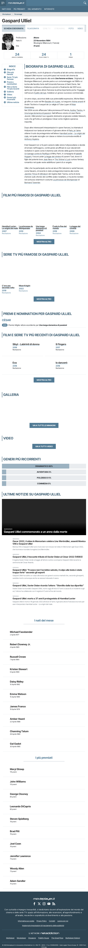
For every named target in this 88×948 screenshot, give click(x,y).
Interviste (49, 9)
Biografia (11, 69)
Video (80, 28)
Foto (71, 28)
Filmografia (33, 28)
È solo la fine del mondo (60, 227)
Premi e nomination (12, 83)
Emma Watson (18, 694)
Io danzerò (61, 362)
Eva (15, 362)
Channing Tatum (19, 731)
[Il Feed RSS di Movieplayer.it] (53, 903)
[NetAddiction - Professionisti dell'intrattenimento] (50, 933)
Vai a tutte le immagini (44, 425)
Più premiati (19, 9)
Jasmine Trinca (30, 174)
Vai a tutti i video (44, 446)
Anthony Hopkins (31, 139)
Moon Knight (24, 285)
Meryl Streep (17, 769)
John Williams (18, 781)
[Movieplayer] (44, 899)
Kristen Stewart (18, 669)
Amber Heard (17, 718)
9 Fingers (61, 344)
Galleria (10, 91)
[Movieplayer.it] (16, 3)
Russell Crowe (18, 656)
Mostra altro (44, 241)
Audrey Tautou (76, 110)
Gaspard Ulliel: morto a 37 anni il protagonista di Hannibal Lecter (44, 598)
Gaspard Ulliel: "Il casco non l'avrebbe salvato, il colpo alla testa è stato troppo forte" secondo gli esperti (47, 571)
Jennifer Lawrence (20, 856)
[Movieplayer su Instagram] (44, 903)
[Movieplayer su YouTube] (48, 903)
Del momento (34, 9)
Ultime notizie (13, 102)
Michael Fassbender (21, 632)
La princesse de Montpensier (65, 179)
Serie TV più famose (12, 78)
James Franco (18, 706)
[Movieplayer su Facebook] (34, 903)
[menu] (3, 3)
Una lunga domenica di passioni (37, 113)
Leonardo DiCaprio (20, 806)
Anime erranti (77, 101)
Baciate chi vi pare (52, 101)
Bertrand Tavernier (32, 182)
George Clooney (19, 794)
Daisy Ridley (16, 681)
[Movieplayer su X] (39, 903)
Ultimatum (43, 174)
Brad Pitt (14, 831)
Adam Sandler (18, 881)
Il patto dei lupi (40, 93)
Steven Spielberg (19, 818)
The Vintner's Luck (62, 159)
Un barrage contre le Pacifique (37, 153)
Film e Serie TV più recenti (13, 88)
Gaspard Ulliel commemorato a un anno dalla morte (35, 531)
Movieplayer (6, 14)
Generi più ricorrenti (11, 98)
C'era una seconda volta (8, 286)
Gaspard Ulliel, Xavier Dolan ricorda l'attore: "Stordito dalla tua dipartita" (48, 585)
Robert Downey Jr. (20, 644)
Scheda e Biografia (13, 28)
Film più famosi (10, 73)
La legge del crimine (52, 156)
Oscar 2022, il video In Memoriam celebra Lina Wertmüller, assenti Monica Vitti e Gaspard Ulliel (49, 542)
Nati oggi (6, 9)
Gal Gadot (15, 743)
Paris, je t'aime (75, 130)
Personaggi (18, 14)
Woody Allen (17, 868)
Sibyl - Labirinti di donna (26, 344)
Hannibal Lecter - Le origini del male (10, 227)
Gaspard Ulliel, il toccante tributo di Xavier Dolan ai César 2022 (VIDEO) (48, 557)
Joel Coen (15, 843)
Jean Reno (48, 159)
